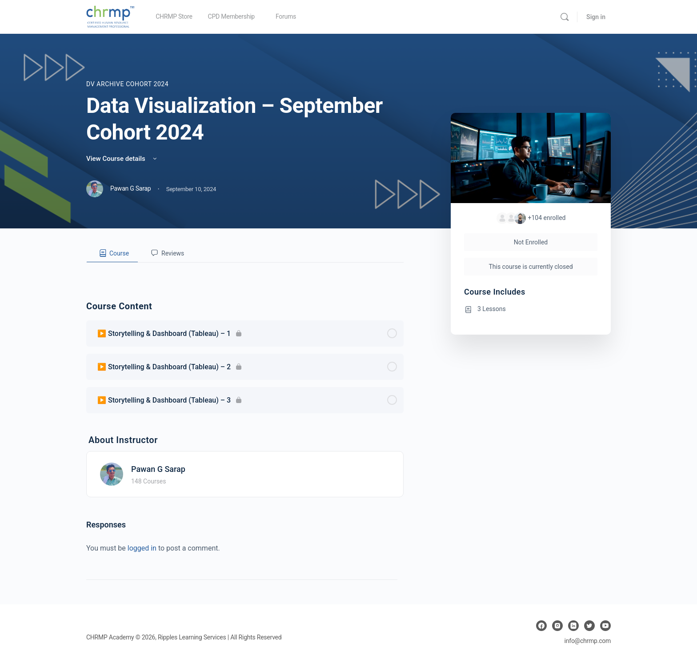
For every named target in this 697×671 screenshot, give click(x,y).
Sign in (595, 16)
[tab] (112, 253)
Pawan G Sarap (158, 469)
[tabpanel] (245, 270)
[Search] (564, 17)
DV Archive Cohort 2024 (127, 84)
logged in (142, 548)
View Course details (122, 159)
